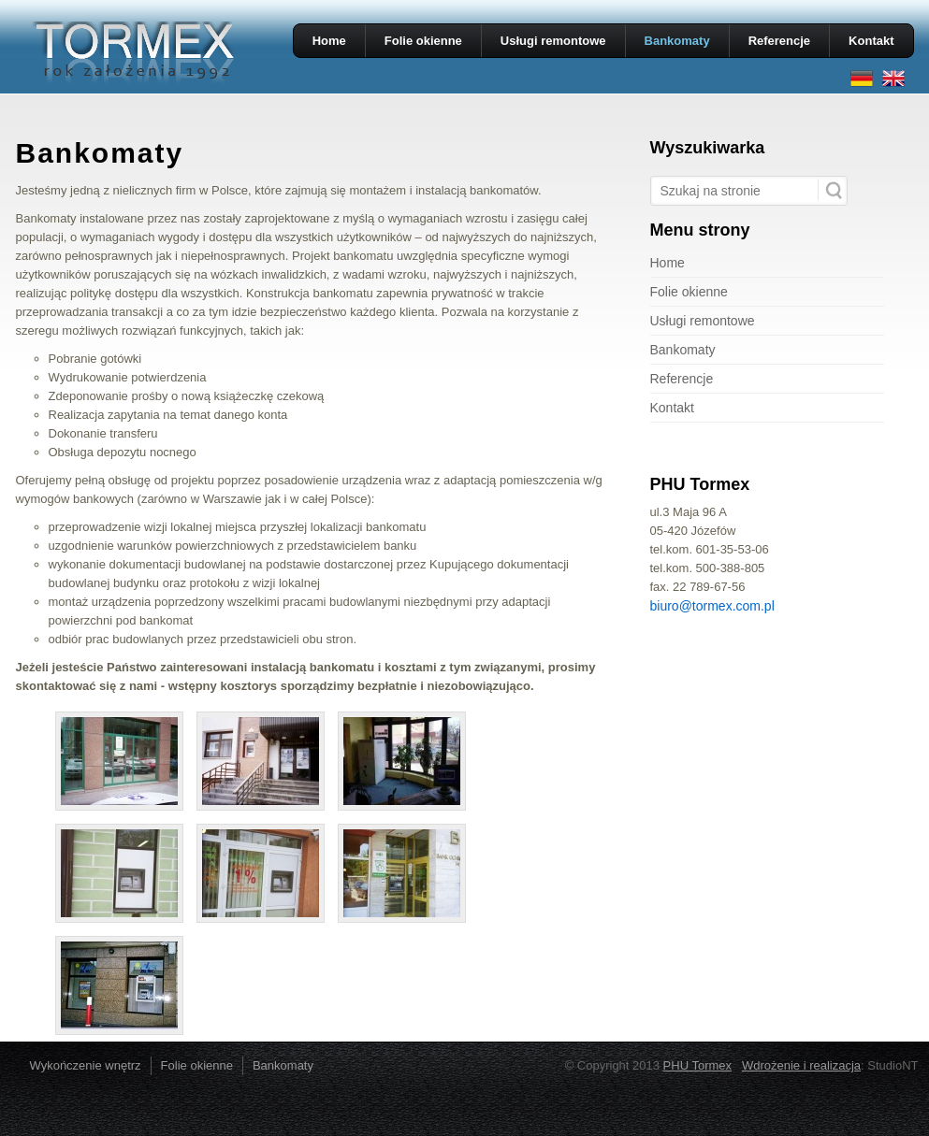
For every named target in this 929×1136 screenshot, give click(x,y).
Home (329, 41)
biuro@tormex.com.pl (712, 605)
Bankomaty (677, 41)
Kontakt (871, 41)
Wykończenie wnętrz (85, 1065)
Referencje (779, 41)
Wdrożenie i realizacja (801, 1065)
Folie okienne (423, 41)
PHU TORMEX (133, 54)
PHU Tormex (697, 1065)
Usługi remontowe (553, 41)
